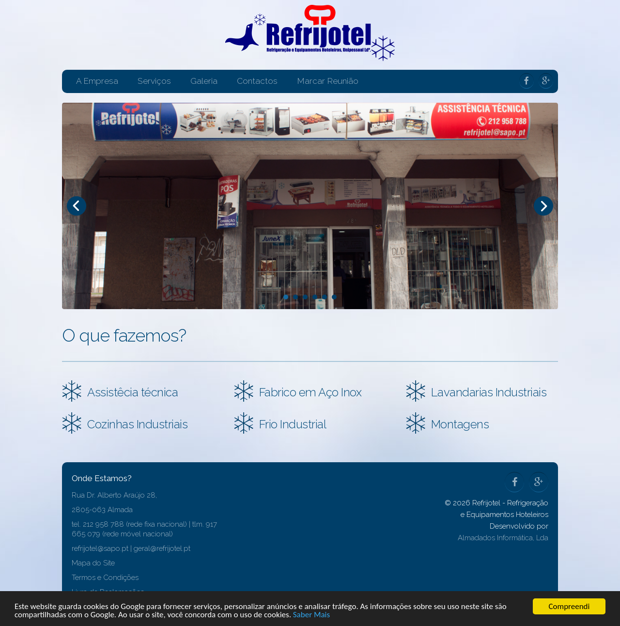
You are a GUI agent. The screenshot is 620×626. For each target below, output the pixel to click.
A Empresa (97, 81)
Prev (76, 206)
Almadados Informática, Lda (503, 537)
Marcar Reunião (327, 81)
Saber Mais (311, 615)
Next (543, 206)
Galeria (203, 81)
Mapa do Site (93, 563)
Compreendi (569, 606)
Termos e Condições (105, 577)
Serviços (154, 81)
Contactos (257, 81)
